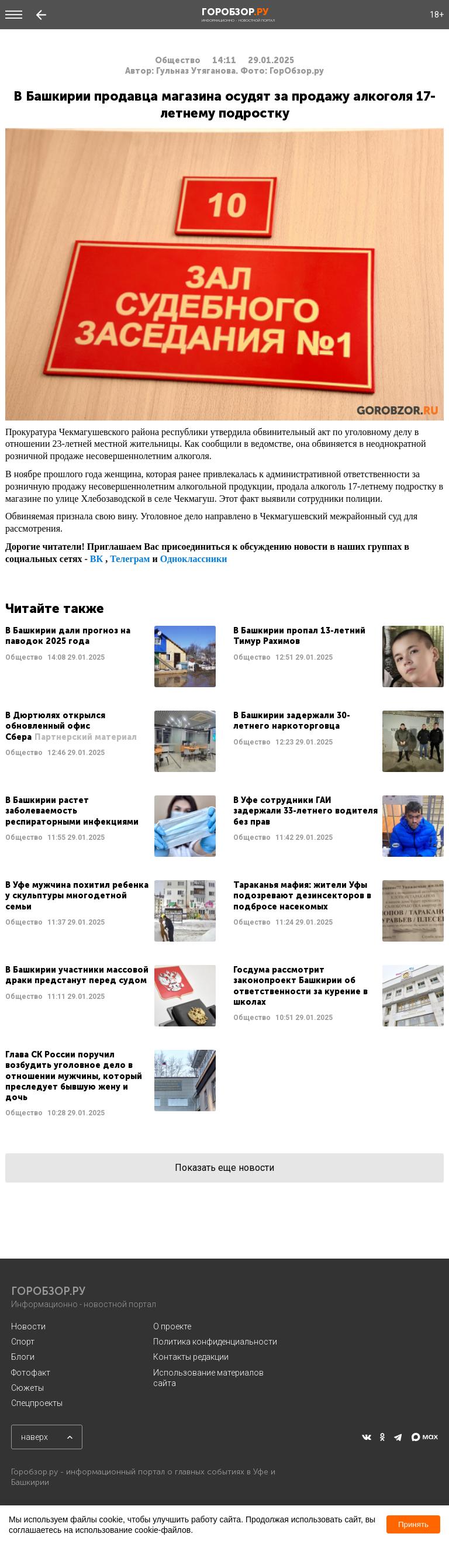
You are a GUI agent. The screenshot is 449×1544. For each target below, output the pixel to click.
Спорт (22, 1341)
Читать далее (110, 656)
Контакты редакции (191, 1357)
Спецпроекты (37, 1403)
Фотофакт (30, 1372)
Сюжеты (27, 1388)
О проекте (172, 1326)
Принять (413, 1524)
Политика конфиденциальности (215, 1341)
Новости (28, 1326)
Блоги (22, 1357)
